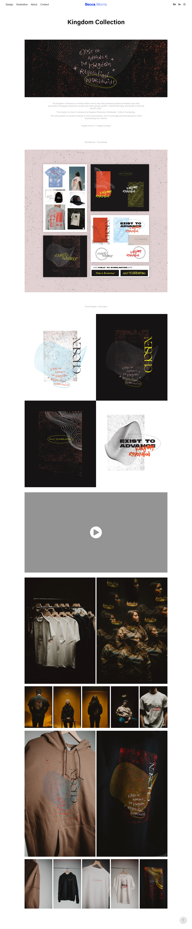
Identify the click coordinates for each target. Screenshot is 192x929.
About (34, 4)
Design (9, 4)
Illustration (22, 4)
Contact (44, 4)
